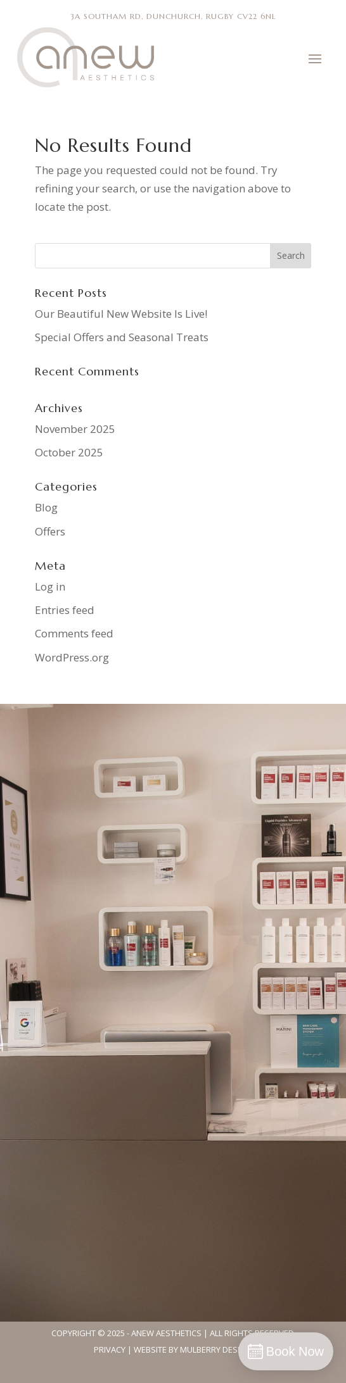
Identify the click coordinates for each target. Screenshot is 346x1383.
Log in (50, 586)
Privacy (109, 1349)
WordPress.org (72, 657)
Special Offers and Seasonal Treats (121, 337)
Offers (50, 531)
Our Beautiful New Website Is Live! (121, 313)
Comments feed (74, 633)
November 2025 (75, 429)
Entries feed (64, 610)
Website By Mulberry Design (193, 1349)
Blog (46, 507)
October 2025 (69, 452)
